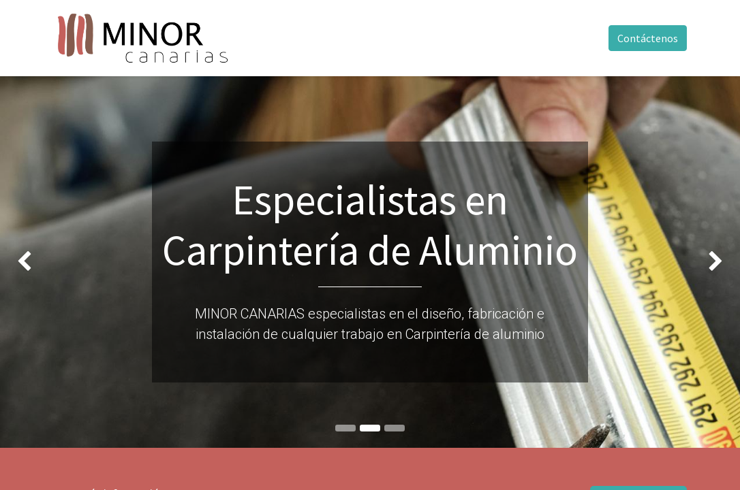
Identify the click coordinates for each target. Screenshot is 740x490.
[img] (29, 262)
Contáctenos (647, 38)
